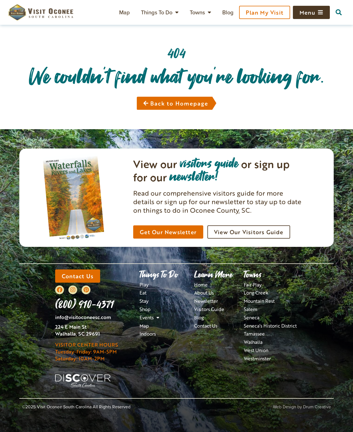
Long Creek (256, 293)
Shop (145, 309)
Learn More (213, 274)
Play (144, 285)
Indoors (148, 334)
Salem (250, 309)
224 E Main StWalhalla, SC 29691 (77, 330)
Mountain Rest (259, 301)
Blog (228, 12)
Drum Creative (317, 407)
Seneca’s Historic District (270, 326)
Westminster (257, 358)
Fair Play (253, 285)
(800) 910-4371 (84, 303)
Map (124, 12)
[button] (339, 12)
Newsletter (206, 301)
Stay (144, 301)
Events (149, 317)
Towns (200, 12)
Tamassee (254, 334)
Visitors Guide (209, 309)
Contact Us (205, 326)
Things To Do (160, 12)
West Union (256, 350)
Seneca (252, 317)
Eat (143, 293)
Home (201, 285)
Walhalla (253, 342)
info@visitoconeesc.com (83, 317)
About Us (204, 293)
